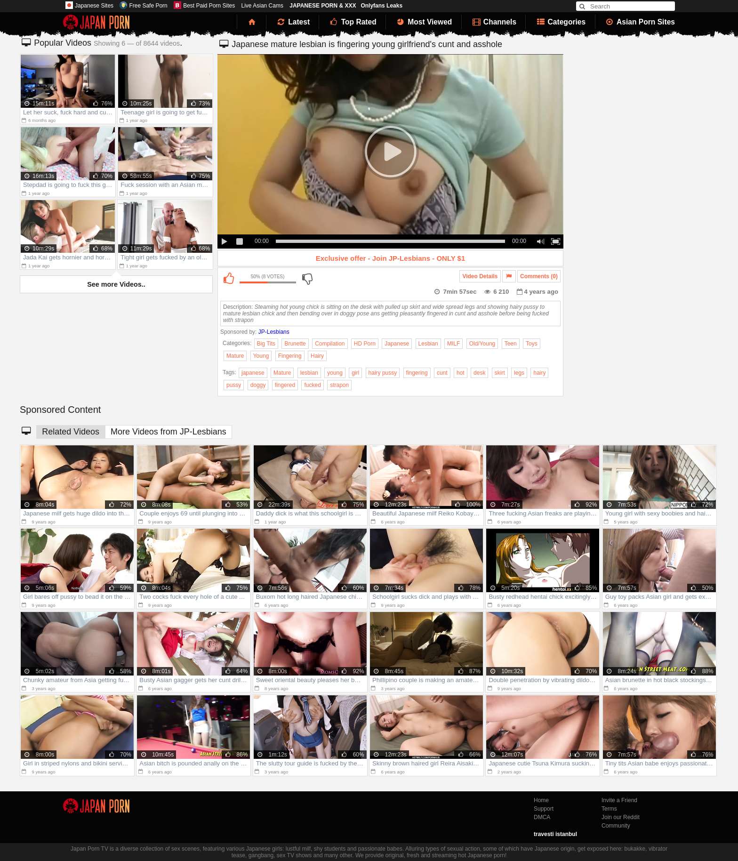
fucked (312, 385)
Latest (293, 22)
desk (479, 373)
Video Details (479, 276)
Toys (531, 343)
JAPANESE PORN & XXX (322, 5)
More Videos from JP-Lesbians (168, 431)
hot (461, 373)
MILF (453, 343)
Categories (560, 22)
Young (261, 356)
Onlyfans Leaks (381, 5)
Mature (235, 356)
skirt (500, 373)
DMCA (542, 817)
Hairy (317, 356)
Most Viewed (423, 22)
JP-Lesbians (273, 332)
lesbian (309, 373)
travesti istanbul (555, 834)
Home (541, 800)
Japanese (397, 343)
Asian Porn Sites (640, 22)
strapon (339, 385)
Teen (511, 343)
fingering (417, 373)
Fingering (290, 356)
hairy (539, 373)
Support (544, 808)
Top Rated (352, 22)
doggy (258, 385)
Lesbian (428, 343)
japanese (253, 373)
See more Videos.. (116, 284)
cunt (442, 373)
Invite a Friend (619, 800)
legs (519, 373)
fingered (285, 385)
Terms (609, 808)
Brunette (294, 343)
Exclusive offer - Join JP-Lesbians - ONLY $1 (390, 258)
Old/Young (482, 343)
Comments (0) (539, 276)
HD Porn (365, 343)
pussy (233, 385)
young (335, 373)
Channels (493, 22)
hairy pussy (383, 373)
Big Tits (266, 343)
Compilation (330, 343)
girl (355, 373)
